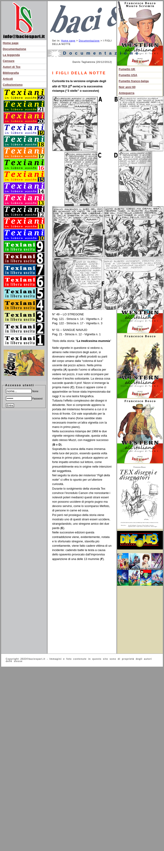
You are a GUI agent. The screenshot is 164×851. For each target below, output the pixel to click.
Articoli (8, 78)
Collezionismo (13, 84)
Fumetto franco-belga (134, 81)
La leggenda (11, 55)
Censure (8, 61)
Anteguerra (126, 93)
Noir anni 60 (127, 87)
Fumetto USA (128, 75)
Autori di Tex (11, 67)
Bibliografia (11, 73)
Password (24, 398)
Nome (22, 391)
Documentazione (14, 49)
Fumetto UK (127, 69)
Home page (11, 43)
